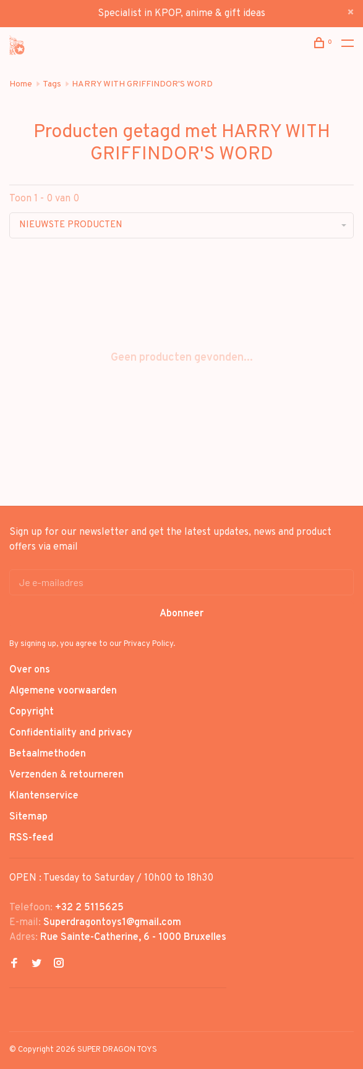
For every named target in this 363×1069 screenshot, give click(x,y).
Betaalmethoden (47, 754)
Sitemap (28, 817)
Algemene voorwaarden (63, 691)
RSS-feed (31, 838)
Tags (52, 84)
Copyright (31, 712)
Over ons (29, 670)
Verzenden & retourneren (66, 775)
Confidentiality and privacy (70, 733)
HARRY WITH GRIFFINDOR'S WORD (142, 84)
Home (20, 84)
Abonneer (181, 614)
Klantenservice (44, 796)
